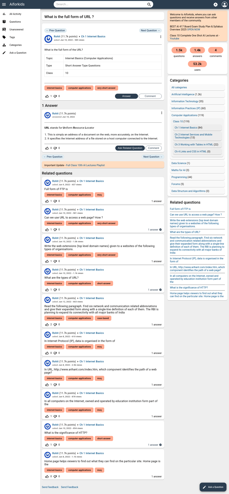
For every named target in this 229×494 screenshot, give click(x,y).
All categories (179, 87)
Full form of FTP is (56, 189)
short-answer (104, 283)
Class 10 (178, 121)
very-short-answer (106, 88)
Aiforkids (17, 4)
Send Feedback (69, 487)
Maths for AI (178, 170)
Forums (176, 184)
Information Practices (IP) (186, 108)
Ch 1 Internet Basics (93, 36)
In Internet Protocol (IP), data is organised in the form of (79, 341)
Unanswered (16, 29)
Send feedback (50, 487)
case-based (103, 318)
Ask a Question (212, 487)
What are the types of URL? (61, 277)
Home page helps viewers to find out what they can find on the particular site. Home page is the (197, 295)
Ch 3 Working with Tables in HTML (194, 144)
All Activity (15, 14)
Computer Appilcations (184, 115)
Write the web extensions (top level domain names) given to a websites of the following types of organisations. (194, 223)
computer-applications (79, 88)
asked (57, 40)
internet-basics (54, 88)
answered (57, 117)
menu (4, 4)
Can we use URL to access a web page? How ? (73, 217)
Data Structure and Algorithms (188, 191)
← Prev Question (55, 30)
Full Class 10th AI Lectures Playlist (85, 165)
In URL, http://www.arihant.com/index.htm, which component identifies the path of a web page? (197, 269)
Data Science (179, 163)
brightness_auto (215, 4)
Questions (15, 21)
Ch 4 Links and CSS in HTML (191, 151)
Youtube (174, 38)
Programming (179, 177)
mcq (99, 195)
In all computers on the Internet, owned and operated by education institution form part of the (195, 278)
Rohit (55, 181)
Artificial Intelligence (183, 94)
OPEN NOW (193, 29)
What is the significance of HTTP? (65, 432)
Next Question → (150, 30)
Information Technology (185, 101)
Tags (12, 37)
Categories (15, 45)
